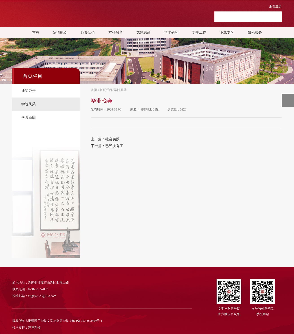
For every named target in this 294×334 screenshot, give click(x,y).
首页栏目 (106, 90)
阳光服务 (255, 32)
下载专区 (227, 32)
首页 (35, 32)
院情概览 (60, 32)
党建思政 (143, 32)
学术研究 (171, 32)
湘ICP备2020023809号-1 (86, 321)
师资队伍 (88, 32)
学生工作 (199, 32)
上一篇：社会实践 (105, 139)
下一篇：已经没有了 (107, 146)
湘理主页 (275, 6)
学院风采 (120, 90)
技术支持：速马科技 (26, 327)
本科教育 (115, 32)
